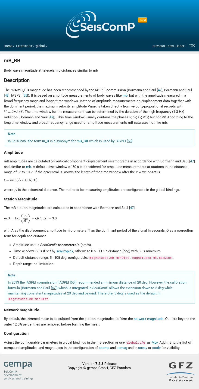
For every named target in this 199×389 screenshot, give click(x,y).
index (181, 46)
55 (25, 95)
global (40, 46)
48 (7, 95)
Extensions (24, 46)
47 (160, 90)
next (171, 46)
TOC (192, 45)
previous (158, 46)
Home (8, 46)
